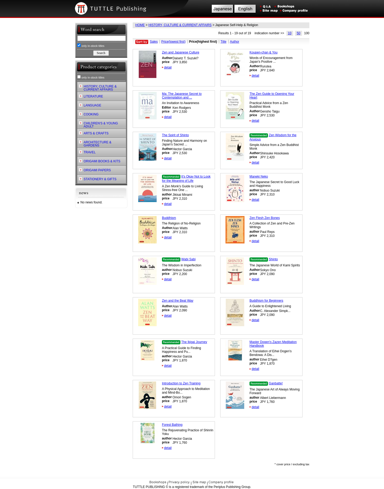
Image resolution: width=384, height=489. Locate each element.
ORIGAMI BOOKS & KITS (102, 161)
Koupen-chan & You (263, 52)
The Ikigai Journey (194, 342)
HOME (140, 25)
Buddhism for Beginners (266, 300)
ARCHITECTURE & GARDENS (97, 143)
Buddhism (169, 218)
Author (234, 41)
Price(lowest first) (173, 41)
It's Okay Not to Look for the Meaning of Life (186, 179)
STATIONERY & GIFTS (100, 179)
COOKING (91, 114)
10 (289, 33)
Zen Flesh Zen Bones (264, 218)
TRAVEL (90, 152)
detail (168, 67)
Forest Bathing (172, 425)
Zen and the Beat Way (177, 300)
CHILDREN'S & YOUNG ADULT (101, 124)
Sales (154, 41)
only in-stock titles (90, 45)
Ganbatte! (276, 383)
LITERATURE (93, 96)
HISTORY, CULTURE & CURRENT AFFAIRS (180, 25)
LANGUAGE (92, 105)
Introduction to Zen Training (181, 383)
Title (223, 41)
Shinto (273, 259)
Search (101, 53)
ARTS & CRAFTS (96, 133)
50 (298, 33)
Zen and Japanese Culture (180, 52)
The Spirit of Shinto (175, 135)
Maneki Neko (258, 176)
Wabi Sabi (188, 259)
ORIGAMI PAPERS (97, 170)
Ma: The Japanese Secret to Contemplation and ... (182, 95)
